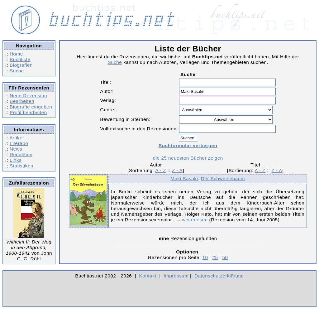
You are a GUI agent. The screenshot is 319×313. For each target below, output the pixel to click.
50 (225, 257)
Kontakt (147, 275)
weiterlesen (195, 219)
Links (15, 160)
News (16, 149)
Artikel (16, 137)
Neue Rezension (28, 95)
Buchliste (20, 59)
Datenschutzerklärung (219, 275)
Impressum (176, 275)
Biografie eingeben (31, 106)
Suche (17, 70)
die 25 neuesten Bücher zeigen (188, 158)
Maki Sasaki (184, 178)
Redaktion (21, 154)
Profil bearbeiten (28, 112)
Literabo (19, 143)
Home (16, 53)
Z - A (177, 170)
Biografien (21, 65)
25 (215, 257)
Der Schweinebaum (223, 178)
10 (205, 257)
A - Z (160, 170)
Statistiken (21, 165)
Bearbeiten (22, 101)
